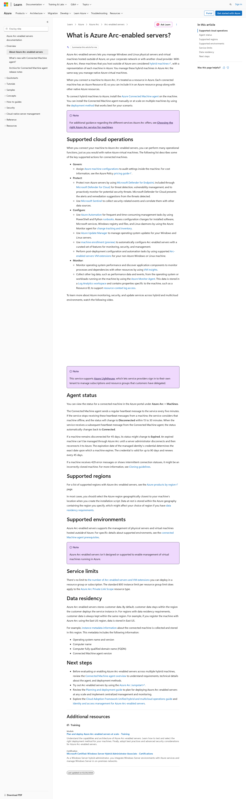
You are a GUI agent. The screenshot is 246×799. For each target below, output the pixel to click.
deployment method (82, 105)
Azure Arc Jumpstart (131, 685)
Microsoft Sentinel (91, 200)
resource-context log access (119, 288)
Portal (209, 13)
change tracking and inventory (114, 228)
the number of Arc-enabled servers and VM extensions (119, 579)
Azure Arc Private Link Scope (97, 589)
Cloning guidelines (139, 466)
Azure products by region (161, 484)
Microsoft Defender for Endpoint (135, 182)
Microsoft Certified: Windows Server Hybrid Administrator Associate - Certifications (110, 753)
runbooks (108, 219)
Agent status (205, 34)
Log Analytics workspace (92, 283)
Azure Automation (91, 214)
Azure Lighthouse (104, 378)
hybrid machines (159, 63)
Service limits (205, 47)
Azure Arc (94, 24)
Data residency (206, 52)
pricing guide (121, 173)
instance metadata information (99, 627)
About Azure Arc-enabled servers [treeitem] (26, 51)
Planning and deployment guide (104, 689)
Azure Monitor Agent (143, 278)
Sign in (238, 4)
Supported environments (211, 43)
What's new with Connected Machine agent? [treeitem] (28, 60)
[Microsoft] (6, 4)
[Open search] (230, 4)
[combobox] (26, 28)
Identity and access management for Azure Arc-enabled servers (109, 703)
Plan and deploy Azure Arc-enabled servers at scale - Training (98, 734)
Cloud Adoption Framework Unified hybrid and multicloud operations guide (129, 698)
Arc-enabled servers (114, 24)
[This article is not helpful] (228, 68)
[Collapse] (47, 22)
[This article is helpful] (224, 68)
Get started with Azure (228, 13)
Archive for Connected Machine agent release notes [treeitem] (28, 69)
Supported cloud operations (213, 30)
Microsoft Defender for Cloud (93, 187)
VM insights (150, 269)
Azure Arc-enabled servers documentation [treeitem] (20, 38)
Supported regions (208, 39)
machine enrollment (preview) (98, 242)
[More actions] (176, 24)
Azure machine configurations (101, 168)
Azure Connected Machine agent (140, 96)
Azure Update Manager (94, 233)
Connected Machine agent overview (105, 676)
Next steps (204, 56)
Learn (70, 24)
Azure (81, 24)
